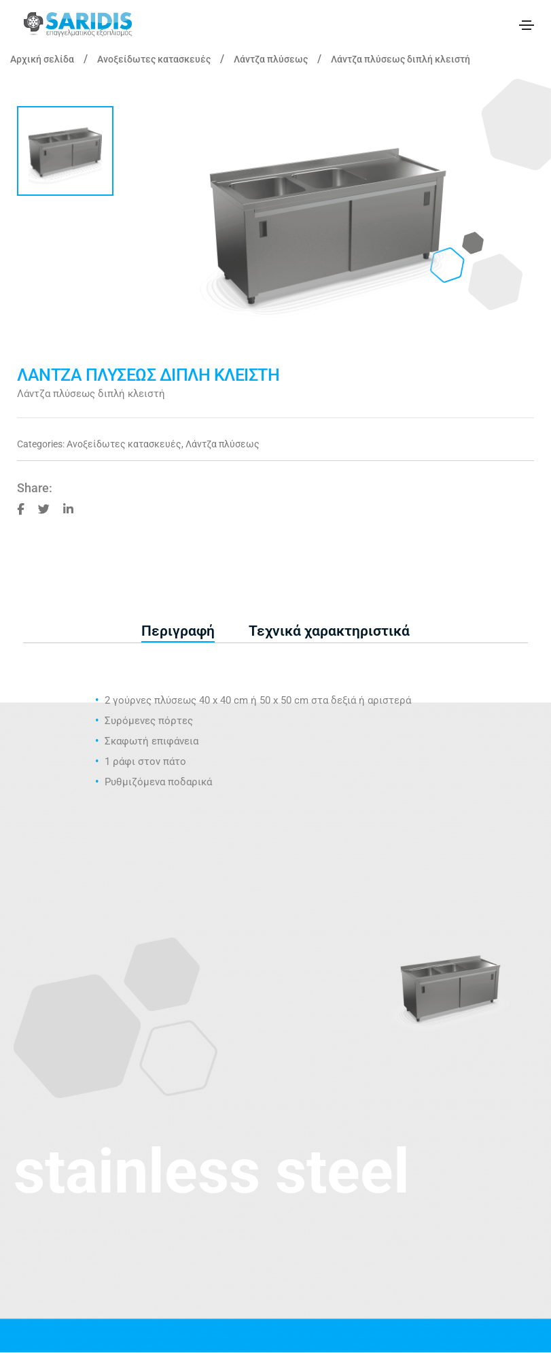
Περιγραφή (178, 631)
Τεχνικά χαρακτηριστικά (329, 631)
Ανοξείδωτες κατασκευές (154, 59)
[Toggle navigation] (526, 25)
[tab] (178, 632)
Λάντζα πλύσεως (271, 59)
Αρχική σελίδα (42, 59)
